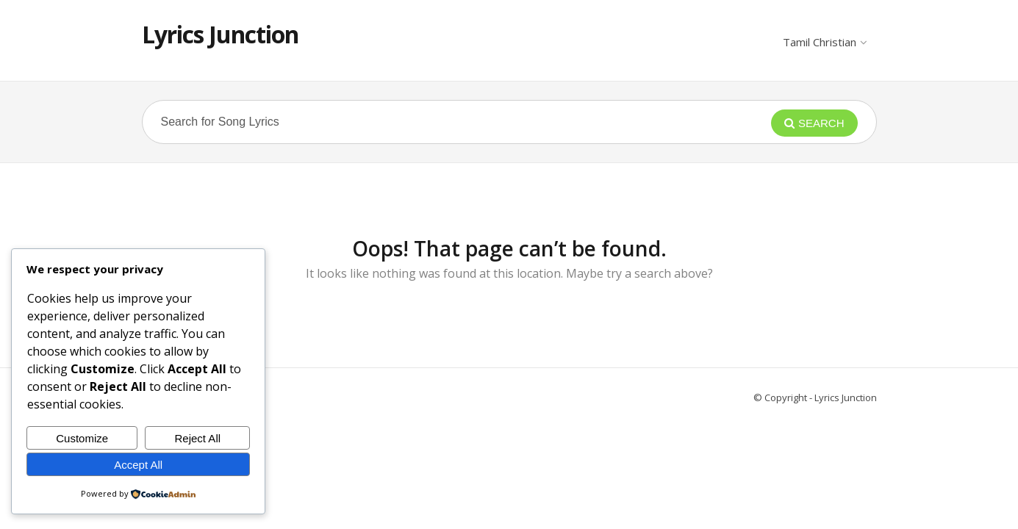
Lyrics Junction (220, 34)
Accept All (138, 464)
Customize (82, 438)
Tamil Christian (824, 42)
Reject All (198, 438)
